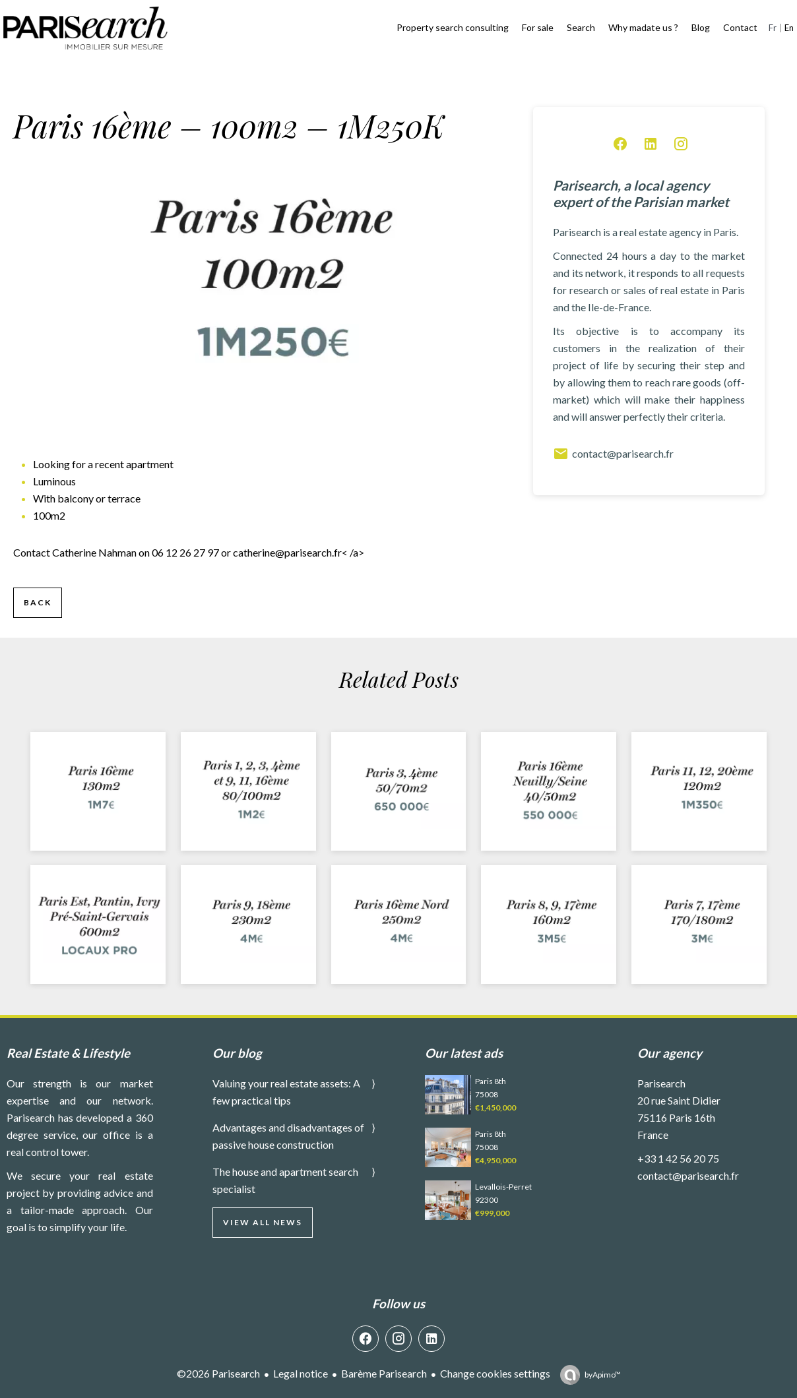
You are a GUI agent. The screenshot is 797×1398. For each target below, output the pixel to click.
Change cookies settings (495, 1373)
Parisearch (661, 1083)
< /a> (298, 552)
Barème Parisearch (384, 1373)
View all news (262, 1222)
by (603, 1375)
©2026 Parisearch (218, 1373)
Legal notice (300, 1373)
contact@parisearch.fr (613, 454)
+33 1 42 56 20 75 (678, 1158)
